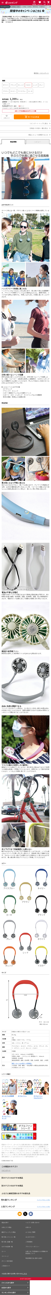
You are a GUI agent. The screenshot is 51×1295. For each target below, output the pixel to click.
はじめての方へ (30, 1237)
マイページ (5, 1256)
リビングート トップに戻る (39, 123)
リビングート (6, 1170)
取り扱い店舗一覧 (7, 1242)
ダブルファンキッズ (9, 1116)
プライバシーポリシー (32, 1247)
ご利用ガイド (6, 1266)
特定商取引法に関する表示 (34, 1258)
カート (4, 1251)
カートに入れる (32, 117)
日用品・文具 (15, 7)
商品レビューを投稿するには (38, 135)
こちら (24, 1274)
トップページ (5, 7)
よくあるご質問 (30, 1232)
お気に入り (7, 118)
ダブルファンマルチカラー (41, 1096)
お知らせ (28, 1227)
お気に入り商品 (6, 1227)
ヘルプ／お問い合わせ (32, 1222)
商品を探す (5, 1222)
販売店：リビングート (41, 73)
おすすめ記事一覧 (7, 1247)
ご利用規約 (29, 1242)
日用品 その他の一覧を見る (39, 128)
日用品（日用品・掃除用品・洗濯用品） (34, 7)
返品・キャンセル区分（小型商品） (22, 1063)
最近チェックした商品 (9, 1232)
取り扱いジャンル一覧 (8, 1237)
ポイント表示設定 (7, 1261)
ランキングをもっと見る (43, 1200)
